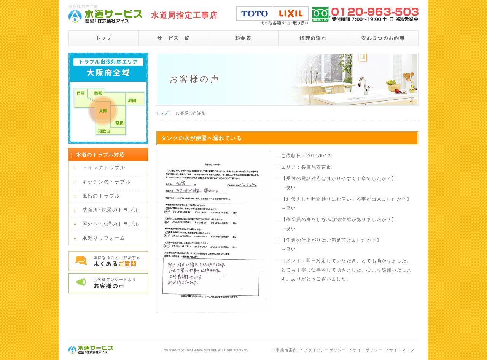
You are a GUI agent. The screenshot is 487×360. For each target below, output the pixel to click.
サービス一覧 (173, 37)
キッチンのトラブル (106, 182)
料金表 (243, 37)
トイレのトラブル (104, 167)
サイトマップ (402, 350)
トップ (103, 37)
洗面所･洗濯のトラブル (110, 210)
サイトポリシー (367, 350)
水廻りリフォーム (104, 238)
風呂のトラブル (101, 196)
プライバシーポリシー (325, 350)
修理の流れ (313, 37)
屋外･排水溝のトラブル (110, 224)
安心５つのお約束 (382, 37)
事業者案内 (286, 350)
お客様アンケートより (121, 283)
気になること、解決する (121, 261)
